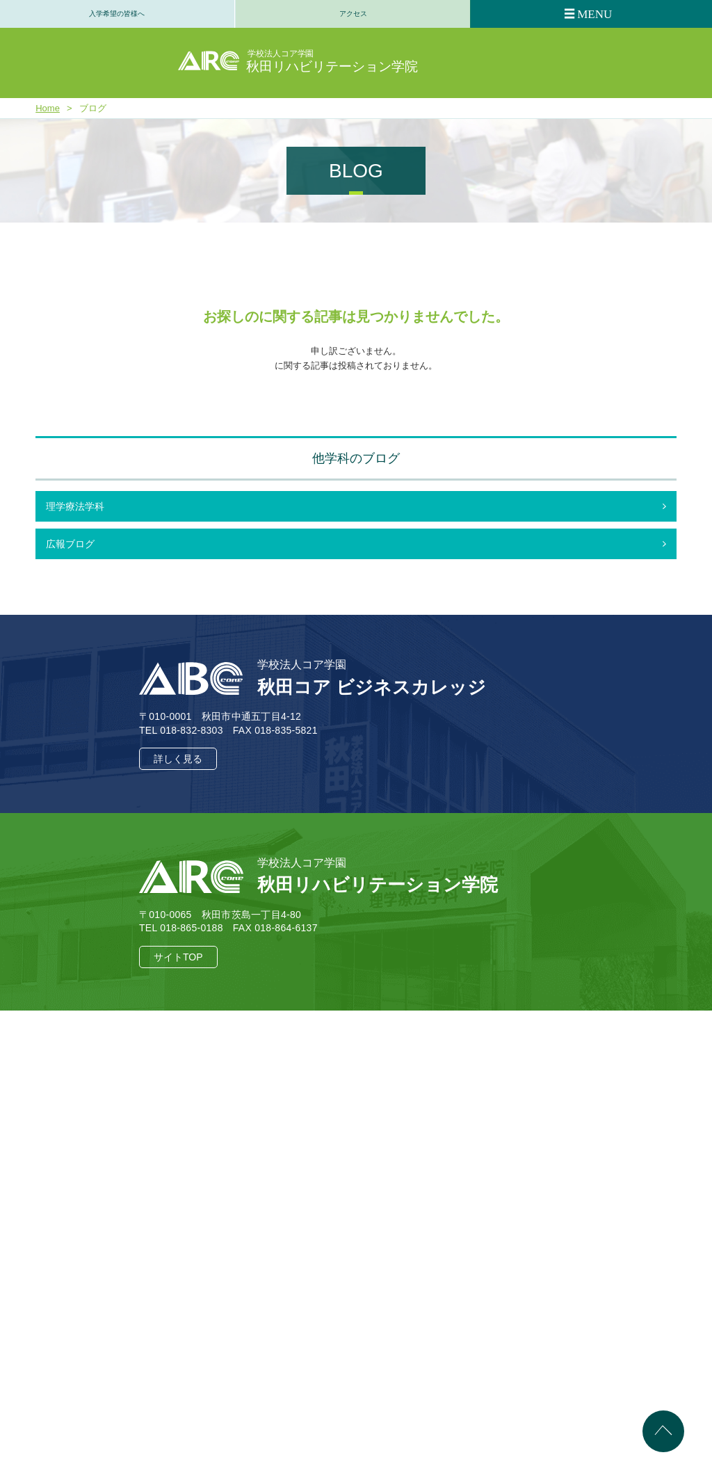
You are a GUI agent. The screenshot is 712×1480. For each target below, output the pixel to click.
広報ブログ (70, 543)
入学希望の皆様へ (117, 13)
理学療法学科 (75, 506)
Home (47, 108)
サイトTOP (178, 957)
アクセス (353, 13)
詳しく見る (178, 758)
